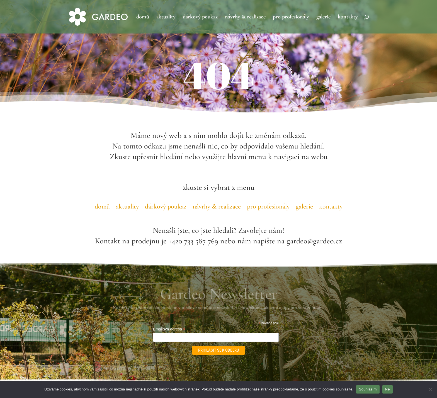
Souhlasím (368, 389)
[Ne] (430, 389)
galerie (323, 17)
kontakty (348, 17)
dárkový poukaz (200, 17)
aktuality (166, 17)
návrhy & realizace (245, 17)
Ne (387, 389)
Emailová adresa (169, 329)
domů (142, 17)
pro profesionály (291, 17)
